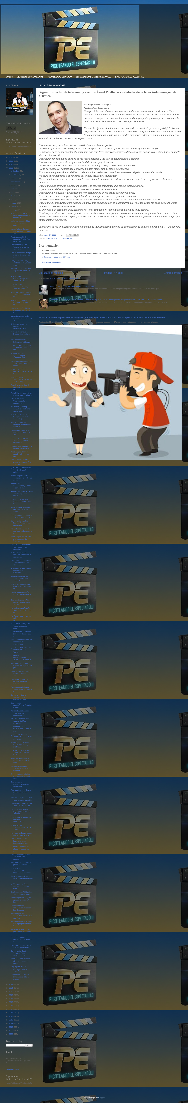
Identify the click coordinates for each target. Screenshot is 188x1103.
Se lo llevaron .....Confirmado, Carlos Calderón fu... (21, 827)
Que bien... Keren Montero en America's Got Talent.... (21, 649)
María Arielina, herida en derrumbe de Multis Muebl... (20, 509)
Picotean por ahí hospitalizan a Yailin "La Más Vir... (21, 915)
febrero (14, 206)
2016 (11, 1006)
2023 (11, 168)
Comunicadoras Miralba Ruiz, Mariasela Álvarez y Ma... (21, 776)
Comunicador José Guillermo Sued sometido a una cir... (20, 953)
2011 (11, 1023)
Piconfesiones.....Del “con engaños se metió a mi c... (21, 270)
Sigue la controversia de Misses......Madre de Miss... (20, 673)
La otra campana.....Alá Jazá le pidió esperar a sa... (21, 594)
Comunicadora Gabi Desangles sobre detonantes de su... (19, 841)
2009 (11, 1031)
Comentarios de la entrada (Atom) (64, 278)
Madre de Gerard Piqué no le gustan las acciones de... (21, 294)
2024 (11, 164)
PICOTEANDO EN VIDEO (60, 77)
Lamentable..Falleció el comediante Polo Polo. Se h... (21, 432)
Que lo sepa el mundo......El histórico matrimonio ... (20, 784)
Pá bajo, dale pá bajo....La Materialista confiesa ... (21, 447)
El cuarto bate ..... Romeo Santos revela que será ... (21, 634)
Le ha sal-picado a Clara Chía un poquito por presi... (20, 223)
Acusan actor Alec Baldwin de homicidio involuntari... (21, 570)
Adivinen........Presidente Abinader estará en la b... (20, 310)
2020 (11, 992)
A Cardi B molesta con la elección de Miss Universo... (21, 721)
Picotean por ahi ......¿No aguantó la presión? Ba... (21, 900)
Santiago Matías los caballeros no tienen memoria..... (20, 768)
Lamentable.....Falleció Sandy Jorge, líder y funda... (20, 977)
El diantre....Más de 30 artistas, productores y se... (21, 849)
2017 (11, 1002)
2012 (11, 1020)
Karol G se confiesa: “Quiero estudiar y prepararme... (19, 401)
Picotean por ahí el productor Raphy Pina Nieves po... (20, 239)
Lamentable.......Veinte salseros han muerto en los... (21, 318)
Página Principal (113, 272)
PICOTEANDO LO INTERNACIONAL (93, 77)
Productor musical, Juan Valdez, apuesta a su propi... (20, 626)
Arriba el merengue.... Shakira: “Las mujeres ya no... (20, 334)
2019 (11, 995)
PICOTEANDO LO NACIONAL (129, 77)
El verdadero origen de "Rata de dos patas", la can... (21, 729)
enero (13, 210)
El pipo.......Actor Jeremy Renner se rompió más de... (21, 501)
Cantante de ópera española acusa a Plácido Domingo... (19, 697)
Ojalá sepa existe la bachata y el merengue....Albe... (19, 326)
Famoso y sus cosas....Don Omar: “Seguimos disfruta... (22, 493)
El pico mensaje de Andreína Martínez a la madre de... (21, 555)
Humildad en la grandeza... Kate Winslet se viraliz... (21, 834)
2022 (11, 984)
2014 (11, 1013)
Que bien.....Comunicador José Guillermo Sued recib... (21, 470)
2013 (11, 1016)
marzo (14, 203)
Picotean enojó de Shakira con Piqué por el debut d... (21, 923)
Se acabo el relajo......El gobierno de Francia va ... (21, 931)
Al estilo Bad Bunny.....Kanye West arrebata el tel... (20, 278)
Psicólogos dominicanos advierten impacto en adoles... (20, 961)
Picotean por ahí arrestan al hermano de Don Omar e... (21, 539)
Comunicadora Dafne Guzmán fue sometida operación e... (20, 523)
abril (13, 199)
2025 (11, 161)
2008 (11, 1034)
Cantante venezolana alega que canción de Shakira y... (20, 811)
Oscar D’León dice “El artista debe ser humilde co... (21, 939)
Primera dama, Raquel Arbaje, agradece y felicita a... (20, 745)
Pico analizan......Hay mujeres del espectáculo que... (21, 665)
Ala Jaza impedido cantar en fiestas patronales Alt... (21, 618)
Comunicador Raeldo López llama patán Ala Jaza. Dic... (21, 462)
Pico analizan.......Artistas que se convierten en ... (21, 864)
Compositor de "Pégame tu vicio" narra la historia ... (22, 516)
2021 (11, 988)
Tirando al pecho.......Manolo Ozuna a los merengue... (22, 657)
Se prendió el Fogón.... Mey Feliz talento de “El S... (21, 371)
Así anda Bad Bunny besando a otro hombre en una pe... (21, 409)
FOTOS (9, 77)
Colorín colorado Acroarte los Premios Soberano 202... (21, 347)
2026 (11, 157)
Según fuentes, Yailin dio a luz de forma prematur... (21, 893)
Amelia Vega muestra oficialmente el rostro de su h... (21, 478)
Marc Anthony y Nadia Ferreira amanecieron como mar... (20, 247)
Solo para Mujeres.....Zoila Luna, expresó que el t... (21, 799)
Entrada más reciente (51, 272)
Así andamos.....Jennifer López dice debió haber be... (21, 610)
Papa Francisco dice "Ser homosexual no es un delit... (21, 387)
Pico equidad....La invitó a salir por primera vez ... (21, 946)
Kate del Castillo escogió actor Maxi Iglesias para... (21, 302)
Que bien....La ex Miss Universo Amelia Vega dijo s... (20, 752)
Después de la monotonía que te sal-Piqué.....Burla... (21, 819)
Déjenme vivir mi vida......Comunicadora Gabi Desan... (21, 908)
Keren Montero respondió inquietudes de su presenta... (21, 547)
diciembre (15, 171)
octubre (14, 178)
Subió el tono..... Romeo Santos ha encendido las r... (22, 878)
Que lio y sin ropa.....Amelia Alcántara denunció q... (22, 705)
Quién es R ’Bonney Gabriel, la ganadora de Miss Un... (21, 737)
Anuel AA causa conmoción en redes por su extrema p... (21, 379)
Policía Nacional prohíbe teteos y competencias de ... (21, 586)
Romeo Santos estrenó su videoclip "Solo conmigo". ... (21, 642)
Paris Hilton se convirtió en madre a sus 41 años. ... (21, 394)
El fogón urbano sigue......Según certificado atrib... (19, 355)
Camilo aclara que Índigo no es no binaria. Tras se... (21, 255)
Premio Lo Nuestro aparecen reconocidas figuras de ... (21, 424)
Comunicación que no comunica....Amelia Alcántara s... (19, 440)
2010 (11, 1027)
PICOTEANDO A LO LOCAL (30, 77)
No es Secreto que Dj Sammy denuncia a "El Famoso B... (21, 215)
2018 (11, 999)
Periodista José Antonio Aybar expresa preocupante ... (20, 713)
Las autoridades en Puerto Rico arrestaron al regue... (21, 857)
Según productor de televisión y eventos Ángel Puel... (20, 969)
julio (13, 189)
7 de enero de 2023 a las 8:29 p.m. (56, 257)
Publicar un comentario (51, 262)
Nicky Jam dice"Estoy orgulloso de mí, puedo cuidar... (21, 263)
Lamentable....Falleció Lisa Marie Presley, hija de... (21, 805)
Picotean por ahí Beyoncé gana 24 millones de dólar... (21, 454)
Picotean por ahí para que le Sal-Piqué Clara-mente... (21, 363)
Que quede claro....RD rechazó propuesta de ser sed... (20, 602)
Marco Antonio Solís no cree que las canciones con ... (21, 231)
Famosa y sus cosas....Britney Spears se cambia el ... (21, 486)
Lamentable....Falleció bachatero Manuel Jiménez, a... (19, 681)
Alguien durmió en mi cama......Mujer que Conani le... (19, 578)
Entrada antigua (173, 272)
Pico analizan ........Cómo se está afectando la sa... (21, 792)
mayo (13, 196)
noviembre (15, 175)
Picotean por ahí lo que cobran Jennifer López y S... (21, 689)
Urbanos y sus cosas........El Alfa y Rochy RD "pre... (19, 286)
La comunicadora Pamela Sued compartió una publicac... (21, 563)
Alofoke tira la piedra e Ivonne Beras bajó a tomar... (20, 760)
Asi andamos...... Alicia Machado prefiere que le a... (21, 531)
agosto (14, 185)
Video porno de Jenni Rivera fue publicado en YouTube (72, 286)
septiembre (16, 182)
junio (13, 192)
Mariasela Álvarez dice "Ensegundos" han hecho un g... (20, 417)
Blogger (101, 1098)
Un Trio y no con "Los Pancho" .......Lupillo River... (20, 886)
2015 (11, 1009)
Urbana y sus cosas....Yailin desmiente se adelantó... (22, 870)
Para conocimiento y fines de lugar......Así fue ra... (21, 341)
